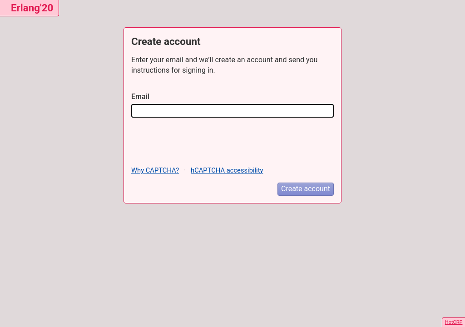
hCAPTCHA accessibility (227, 170)
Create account (305, 188)
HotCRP (454, 322)
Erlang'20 (32, 8)
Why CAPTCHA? (155, 170)
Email (140, 96)
